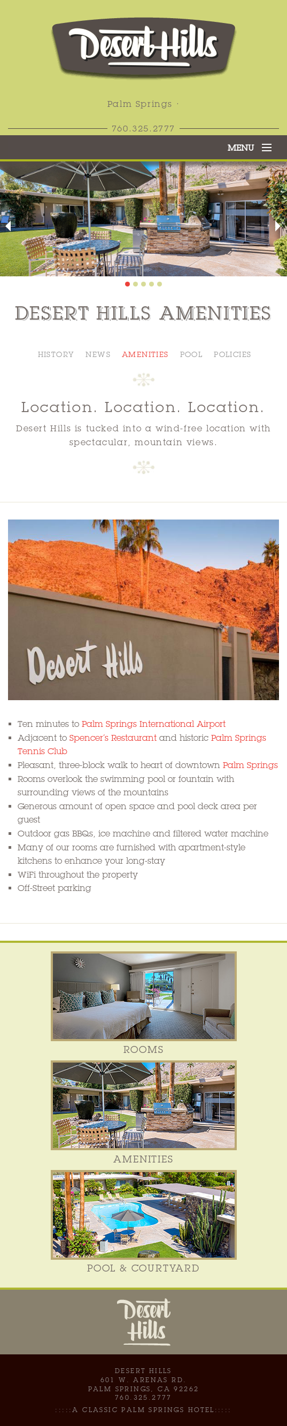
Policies (232, 354)
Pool (191, 354)
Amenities (145, 354)
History (56, 354)
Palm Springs (250, 765)
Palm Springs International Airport (154, 724)
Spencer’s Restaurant (113, 738)
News (98, 354)
